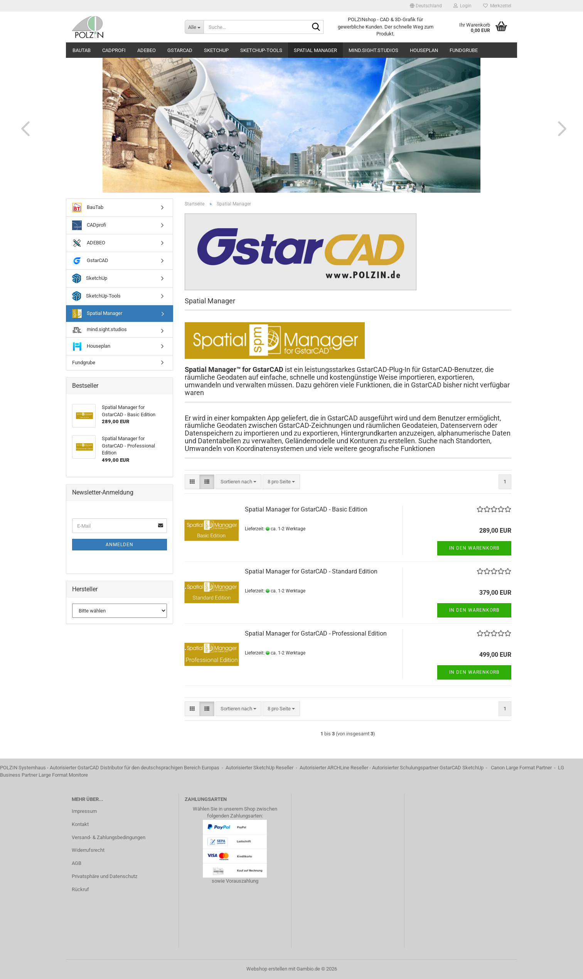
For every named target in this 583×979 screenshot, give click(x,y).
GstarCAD (179, 50)
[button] (426, 6)
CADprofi (114, 50)
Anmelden (119, 544)
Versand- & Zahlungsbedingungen (108, 837)
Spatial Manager (315, 50)
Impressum (84, 811)
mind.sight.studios (373, 50)
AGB (76, 863)
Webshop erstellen (266, 969)
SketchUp (216, 50)
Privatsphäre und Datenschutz (104, 876)
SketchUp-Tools (261, 50)
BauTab (81, 50)
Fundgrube (464, 50)
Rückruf (80, 889)
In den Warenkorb (474, 548)
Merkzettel (497, 5)
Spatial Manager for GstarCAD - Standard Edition (311, 571)
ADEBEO (146, 50)
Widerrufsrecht (88, 850)
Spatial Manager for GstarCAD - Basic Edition (306, 509)
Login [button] (462, 5)
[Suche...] (194, 27)
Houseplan (424, 50)
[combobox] (238, 482)
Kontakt (80, 824)
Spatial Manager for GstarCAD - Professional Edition (316, 633)
